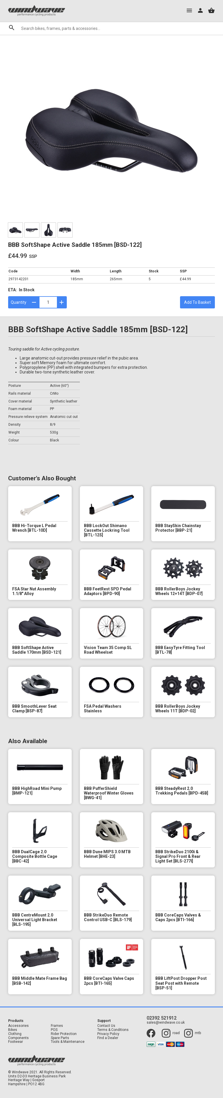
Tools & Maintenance (67, 1042)
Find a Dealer (107, 1038)
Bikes (12, 1030)
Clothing (14, 1034)
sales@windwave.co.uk (166, 1023)
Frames (57, 1026)
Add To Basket (197, 302)
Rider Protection (64, 1034)
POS (54, 1030)
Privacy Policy (108, 1034)
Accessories (18, 1026)
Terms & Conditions (113, 1030)
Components (18, 1038)
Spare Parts (60, 1038)
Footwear (15, 1042)
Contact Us (106, 1026)
